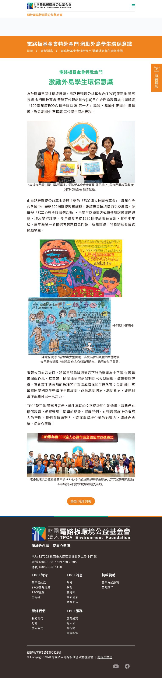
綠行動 (71, 628)
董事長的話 (39, 582)
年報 (70, 582)
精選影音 (72, 602)
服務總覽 (72, 618)
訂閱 (35, 623)
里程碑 (36, 597)
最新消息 (47, 51)
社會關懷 (72, 633)
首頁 (30, 51)
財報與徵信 (105, 657)
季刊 (70, 587)
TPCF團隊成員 (41, 587)
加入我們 (37, 628)
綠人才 (71, 623)
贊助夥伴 (107, 587)
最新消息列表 (80, 501)
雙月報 (71, 592)
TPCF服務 (38, 592)
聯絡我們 (37, 618)
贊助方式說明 (110, 582)
